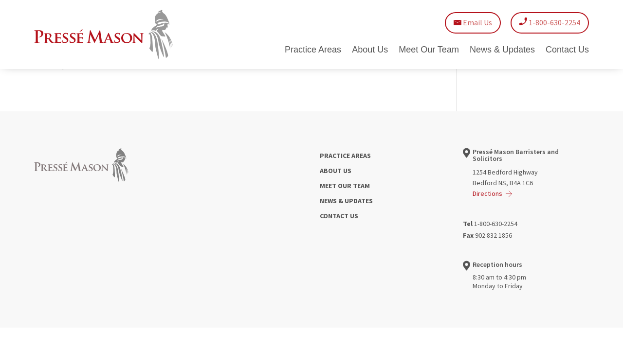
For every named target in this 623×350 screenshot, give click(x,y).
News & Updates (502, 50)
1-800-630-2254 (549, 22)
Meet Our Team (429, 50)
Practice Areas (313, 50)
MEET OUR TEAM (345, 185)
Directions (487, 193)
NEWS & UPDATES (346, 200)
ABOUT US (335, 170)
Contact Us (567, 50)
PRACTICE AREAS (345, 155)
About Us (370, 50)
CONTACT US (339, 215)
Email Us (473, 22)
